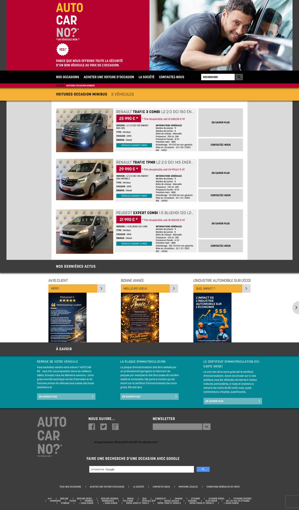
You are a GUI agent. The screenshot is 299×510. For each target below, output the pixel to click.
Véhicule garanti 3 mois (134, 145)
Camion (178, 498)
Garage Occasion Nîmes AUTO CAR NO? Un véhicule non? (126, 442)
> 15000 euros (231, 503)
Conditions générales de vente (223, 486)
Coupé (73, 501)
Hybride (65, 503)
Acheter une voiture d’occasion (109, 77)
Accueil (60, 85)
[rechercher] (141, 469)
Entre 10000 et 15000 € (202, 503)
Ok (206, 426)
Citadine (195, 498)
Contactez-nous (171, 77)
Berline (64, 498)
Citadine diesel (217, 498)
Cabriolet (160, 498)
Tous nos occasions (70, 486)
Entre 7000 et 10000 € (169, 503)
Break (130, 498)
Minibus (89, 501)
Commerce (55, 501)
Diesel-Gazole (171, 501)
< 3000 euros (85, 503)
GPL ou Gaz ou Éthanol (238, 501)
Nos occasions (67, 77)
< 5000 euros (109, 503)
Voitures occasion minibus (80, 85)
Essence (192, 501)
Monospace (108, 501)
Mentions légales (188, 486)
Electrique (211, 501)
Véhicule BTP (149, 501)
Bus (144, 498)
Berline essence (109, 498)
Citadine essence (242, 498)
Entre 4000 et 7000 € (137, 503)
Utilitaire (128, 501)
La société (146, 77)
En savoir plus (48, 396)
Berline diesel (84, 498)
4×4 (49, 498)
